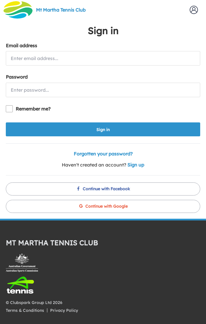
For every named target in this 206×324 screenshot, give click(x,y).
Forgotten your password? (103, 154)
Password (17, 77)
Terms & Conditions (25, 310)
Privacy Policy (64, 310)
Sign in (103, 129)
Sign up (135, 165)
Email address (21, 45)
